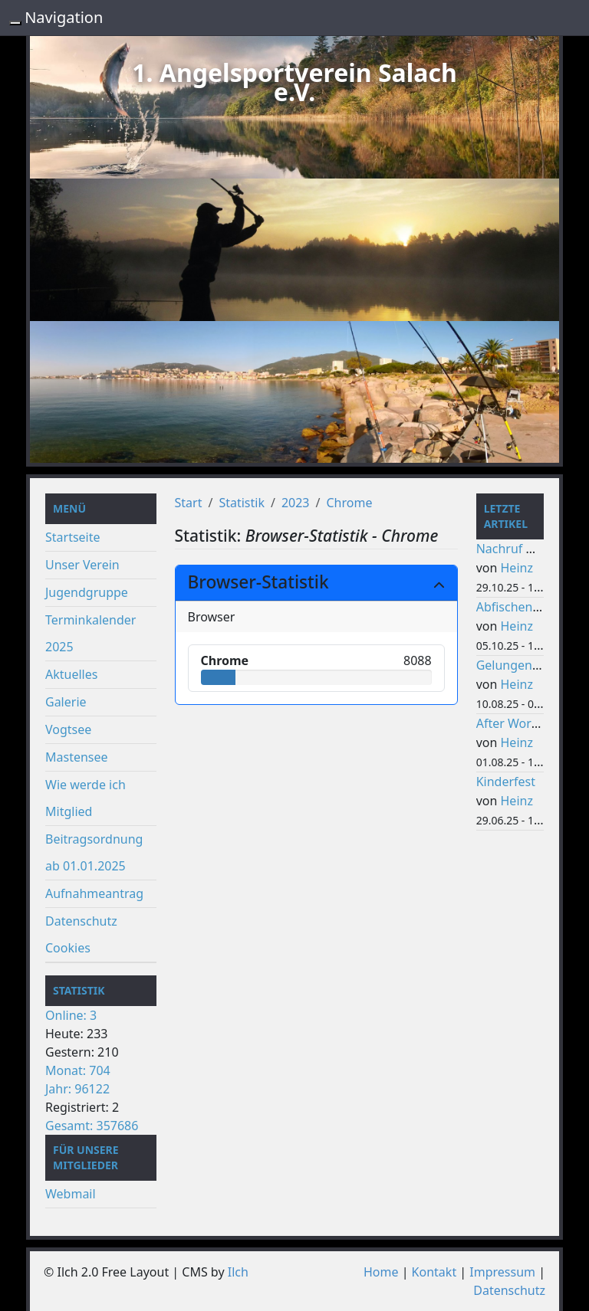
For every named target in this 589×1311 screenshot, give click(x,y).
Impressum (502, 1271)
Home (381, 1271)
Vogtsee (68, 729)
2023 (295, 502)
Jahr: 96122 (77, 1088)
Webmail (70, 1193)
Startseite (72, 537)
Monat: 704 (77, 1070)
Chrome (349, 502)
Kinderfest (505, 781)
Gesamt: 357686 (91, 1125)
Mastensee (76, 757)
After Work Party (523, 723)
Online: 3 (71, 1015)
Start (188, 502)
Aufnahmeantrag (94, 893)
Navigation (64, 17)
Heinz (517, 567)
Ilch (238, 1271)
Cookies (67, 947)
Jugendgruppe (86, 592)
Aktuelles (71, 674)
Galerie (66, 701)
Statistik (242, 502)
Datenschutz (81, 921)
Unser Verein (82, 564)
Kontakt (434, 1271)
